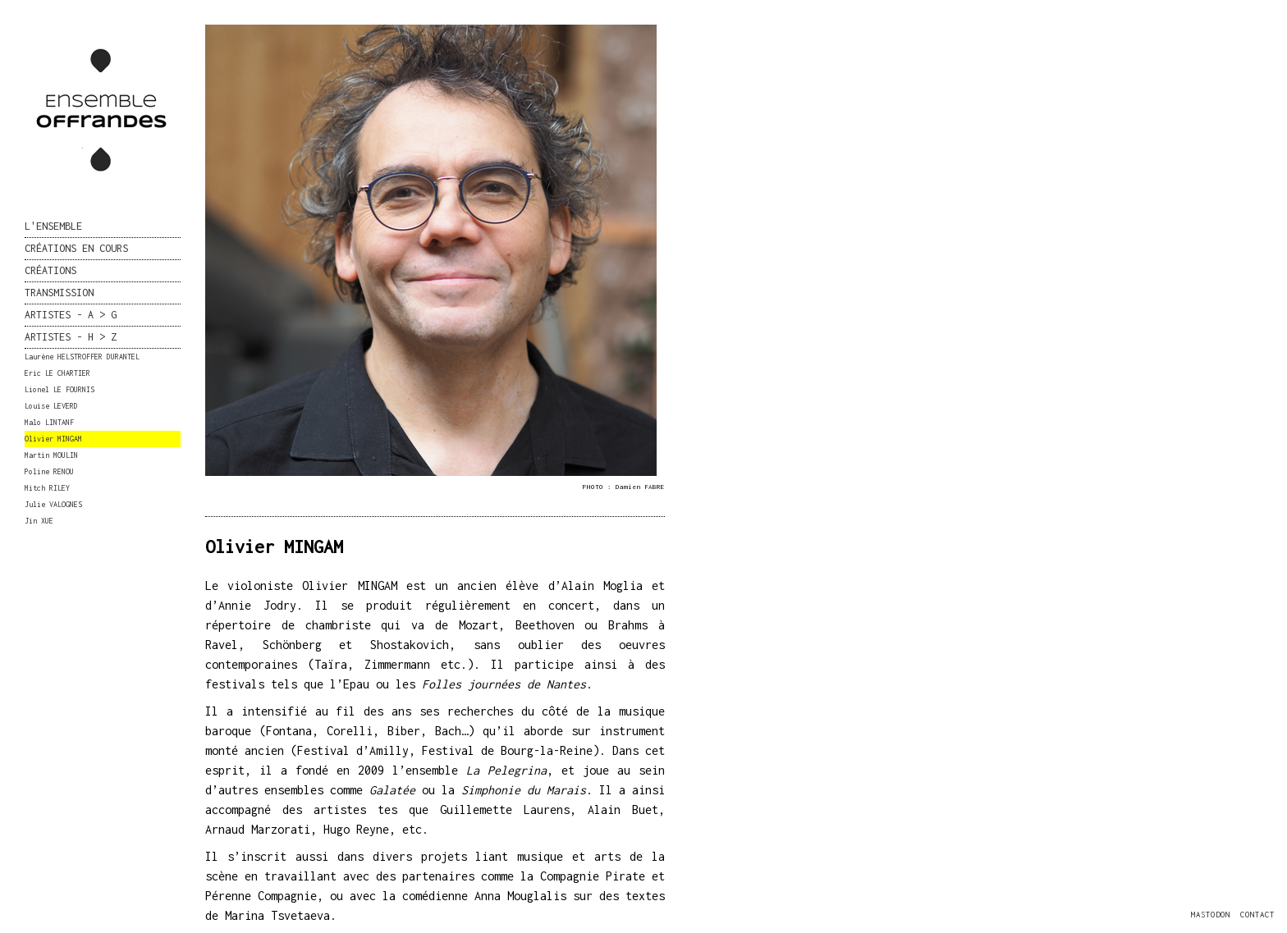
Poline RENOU (49, 471)
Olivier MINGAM (53, 438)
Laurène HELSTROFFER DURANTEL (82, 356)
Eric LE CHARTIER (57, 372)
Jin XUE (39, 520)
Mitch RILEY (47, 487)
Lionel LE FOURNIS (59, 389)
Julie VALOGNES (53, 504)
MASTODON (1210, 914)
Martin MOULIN (51, 455)
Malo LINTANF (49, 422)
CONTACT (1257, 914)
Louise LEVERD (51, 405)
